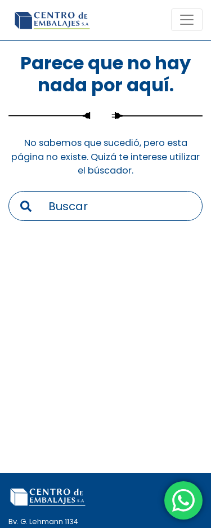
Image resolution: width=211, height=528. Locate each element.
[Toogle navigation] (187, 19)
